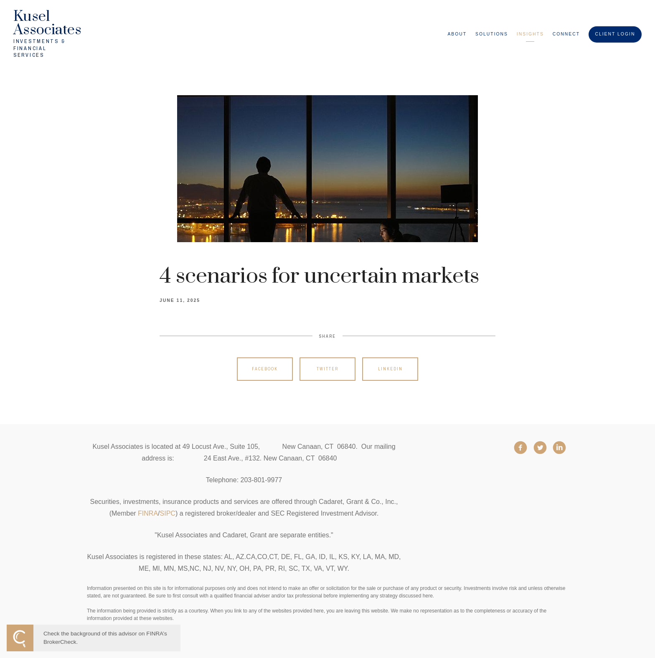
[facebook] (520, 447)
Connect (566, 34)
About (457, 34)
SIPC (167, 513)
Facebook (265, 369)
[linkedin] (559, 447)
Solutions (491, 34)
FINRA (148, 513)
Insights (530, 34)
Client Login (615, 34)
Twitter (327, 369)
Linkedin (390, 369)
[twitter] (540, 447)
